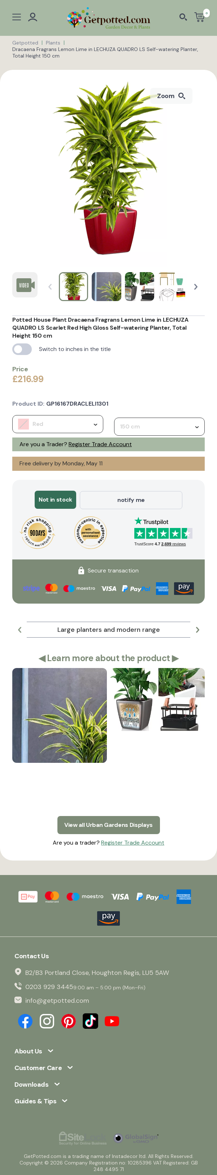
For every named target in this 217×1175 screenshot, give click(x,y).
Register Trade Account (100, 444)
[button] (196, 286)
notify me (131, 499)
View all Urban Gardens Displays (108, 824)
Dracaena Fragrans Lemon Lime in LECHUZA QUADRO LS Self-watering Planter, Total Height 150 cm (105, 52)
